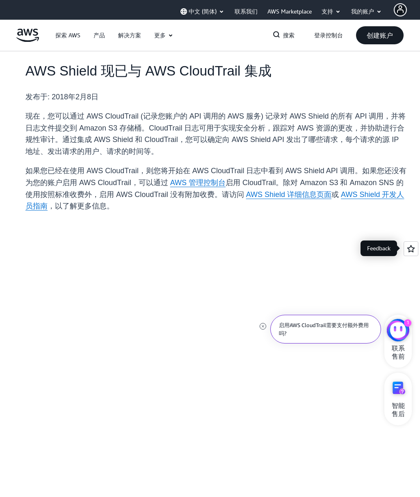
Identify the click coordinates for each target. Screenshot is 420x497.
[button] (68, 35)
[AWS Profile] (400, 9)
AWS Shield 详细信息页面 (288, 194)
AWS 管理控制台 (198, 183)
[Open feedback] (411, 248)
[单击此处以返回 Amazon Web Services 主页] (27, 40)
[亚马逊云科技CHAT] (398, 331)
